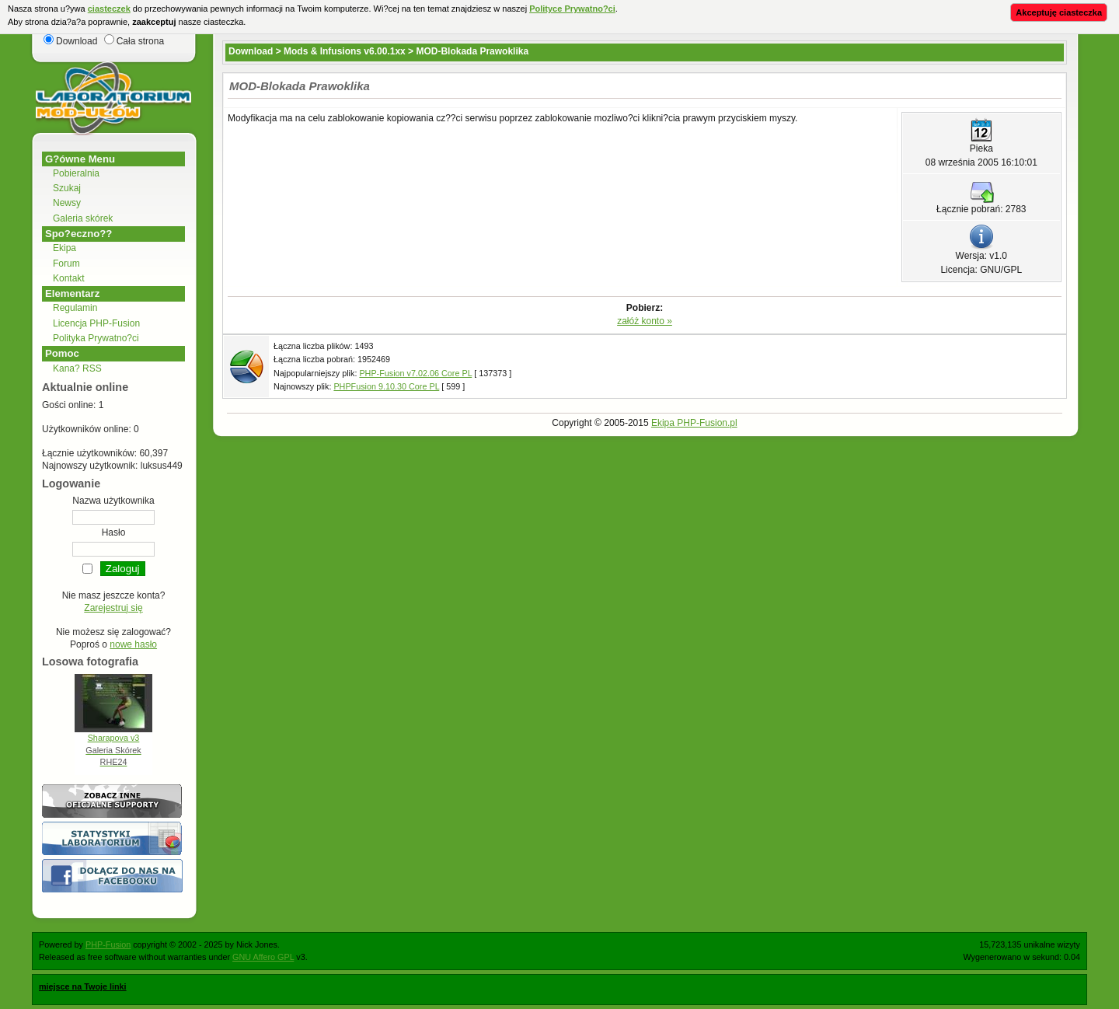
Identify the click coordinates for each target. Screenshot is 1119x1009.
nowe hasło (133, 644)
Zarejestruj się (113, 607)
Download (250, 51)
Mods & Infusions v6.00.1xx (345, 51)
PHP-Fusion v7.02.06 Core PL (415, 373)
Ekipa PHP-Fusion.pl (694, 422)
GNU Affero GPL (263, 957)
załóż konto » (644, 321)
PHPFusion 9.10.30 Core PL (386, 386)
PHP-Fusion (108, 944)
